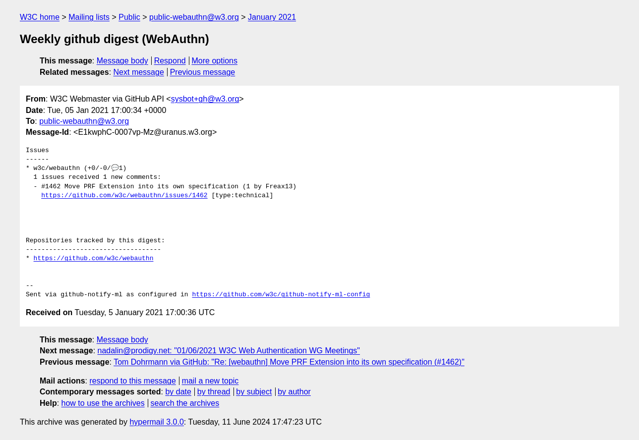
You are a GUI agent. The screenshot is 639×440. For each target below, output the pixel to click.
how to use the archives (103, 403)
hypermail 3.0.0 (156, 422)
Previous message (202, 72)
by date (178, 391)
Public (129, 17)
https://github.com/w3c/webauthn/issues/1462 (124, 195)
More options (215, 60)
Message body (122, 60)
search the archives (185, 403)
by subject (254, 391)
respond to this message (132, 381)
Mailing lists (89, 17)
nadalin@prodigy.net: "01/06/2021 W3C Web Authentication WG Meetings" (229, 350)
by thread (214, 391)
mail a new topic (210, 381)
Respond (170, 60)
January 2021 (272, 17)
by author (294, 391)
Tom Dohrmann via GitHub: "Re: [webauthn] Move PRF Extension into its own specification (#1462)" (289, 362)
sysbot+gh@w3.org (205, 99)
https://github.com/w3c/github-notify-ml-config (281, 294)
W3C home (39, 17)
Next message (139, 72)
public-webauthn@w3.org (194, 17)
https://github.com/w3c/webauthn (94, 258)
